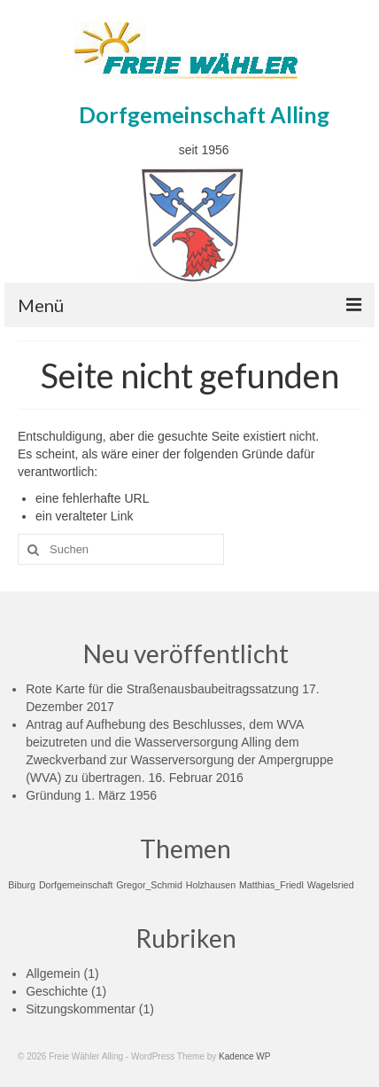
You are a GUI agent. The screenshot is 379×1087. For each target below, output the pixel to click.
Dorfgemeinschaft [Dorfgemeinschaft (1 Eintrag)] (76, 885)
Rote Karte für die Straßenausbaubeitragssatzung (162, 689)
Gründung (53, 795)
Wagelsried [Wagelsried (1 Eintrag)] (330, 885)
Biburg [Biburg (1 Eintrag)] (21, 885)
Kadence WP (244, 1056)
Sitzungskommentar (80, 1009)
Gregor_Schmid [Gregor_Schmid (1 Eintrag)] (149, 885)
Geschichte (57, 991)
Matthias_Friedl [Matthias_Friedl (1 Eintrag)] (271, 885)
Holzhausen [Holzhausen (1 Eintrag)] (211, 885)
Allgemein (53, 973)
